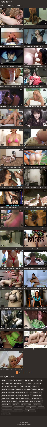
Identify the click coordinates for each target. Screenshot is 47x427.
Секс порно (6, 2)
